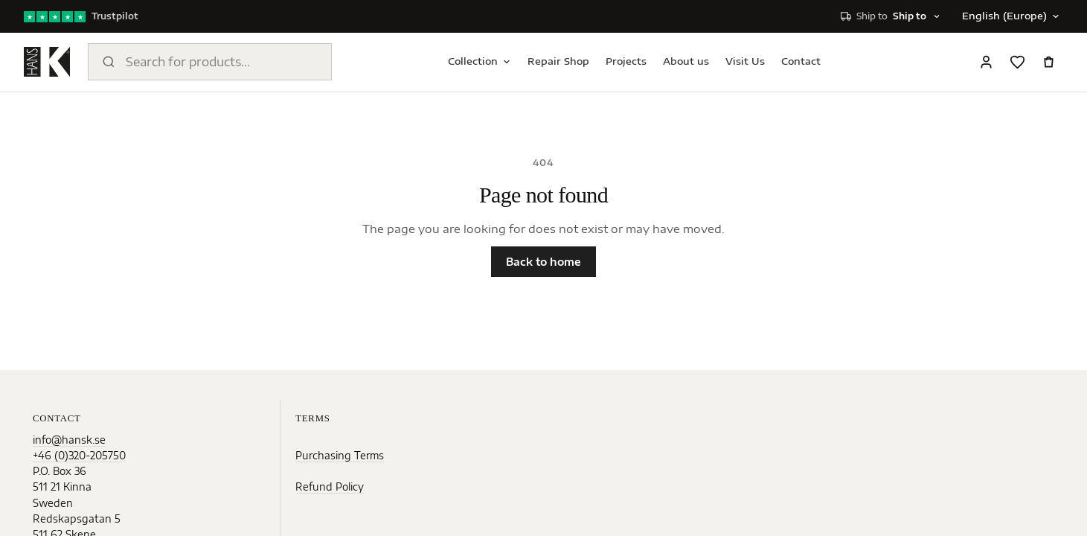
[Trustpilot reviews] (81, 16)
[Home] (47, 62)
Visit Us (745, 61)
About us (686, 61)
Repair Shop (558, 61)
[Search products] (210, 62)
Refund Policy (329, 486)
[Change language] (1009, 16)
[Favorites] (1017, 62)
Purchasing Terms (339, 455)
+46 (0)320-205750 (79, 455)
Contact (801, 61)
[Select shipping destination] (891, 16)
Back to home (543, 261)
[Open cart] (1048, 62)
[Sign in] (986, 62)
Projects (626, 61)
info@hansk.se (69, 439)
